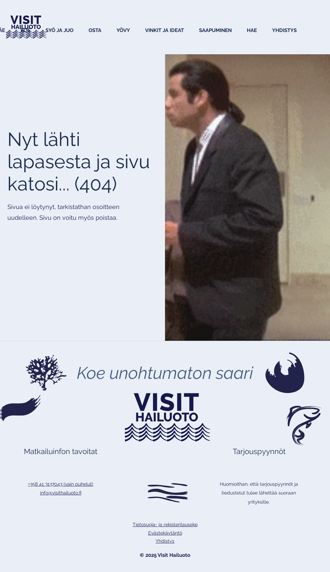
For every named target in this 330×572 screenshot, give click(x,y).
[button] (25, 30)
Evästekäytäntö (165, 533)
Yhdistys (165, 541)
